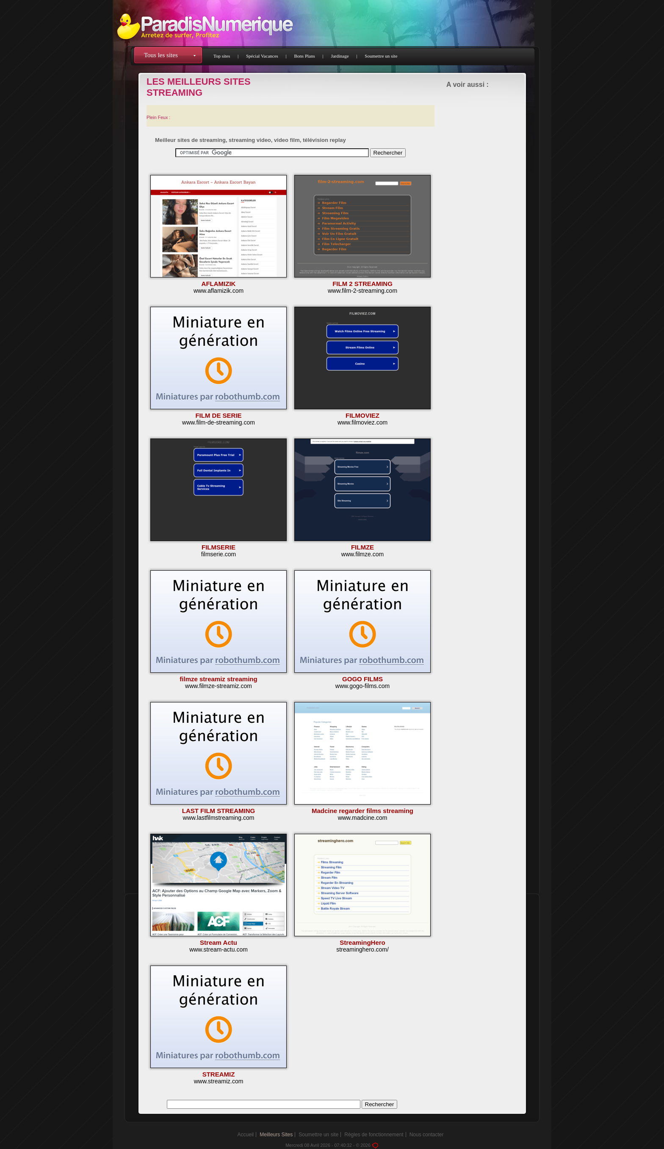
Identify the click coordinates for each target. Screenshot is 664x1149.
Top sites (221, 55)
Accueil (246, 1135)
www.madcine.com (362, 817)
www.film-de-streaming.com (218, 422)
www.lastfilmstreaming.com (219, 817)
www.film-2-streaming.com (362, 290)
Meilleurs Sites (276, 1135)
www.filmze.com (362, 554)
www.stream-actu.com (218, 949)
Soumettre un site (381, 55)
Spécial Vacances (262, 55)
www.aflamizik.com (218, 290)
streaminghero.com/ (362, 949)
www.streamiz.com (218, 1081)
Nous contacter (426, 1135)
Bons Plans (304, 55)
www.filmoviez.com (362, 422)
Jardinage (340, 55)
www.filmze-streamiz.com (218, 686)
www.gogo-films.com (362, 686)
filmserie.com (218, 554)
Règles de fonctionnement (373, 1135)
